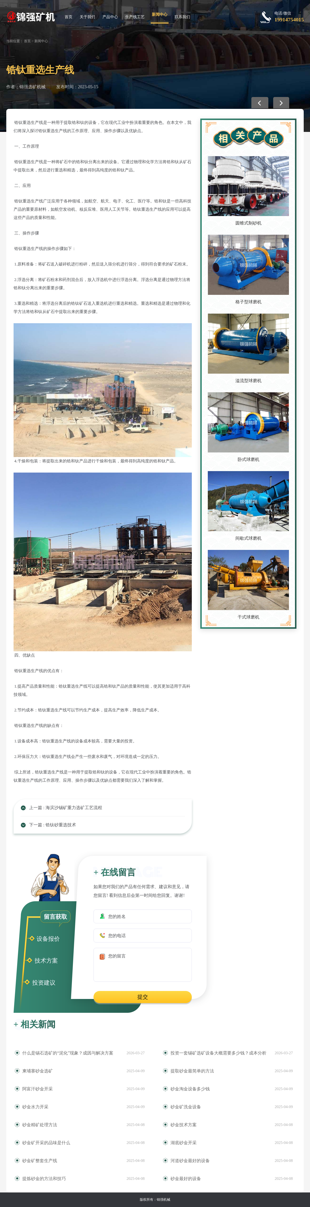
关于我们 (87, 17)
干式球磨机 (248, 617)
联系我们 (182, 17)
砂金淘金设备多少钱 (190, 1088)
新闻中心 (159, 14)
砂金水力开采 (35, 1106)
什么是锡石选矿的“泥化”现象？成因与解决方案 (67, 1053)
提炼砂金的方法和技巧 (44, 1178)
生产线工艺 (135, 17)
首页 (68, 17)
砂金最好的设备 (185, 1178)
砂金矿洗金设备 (185, 1106)
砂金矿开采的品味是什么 (46, 1142)
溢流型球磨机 (248, 380)
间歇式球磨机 (248, 538)
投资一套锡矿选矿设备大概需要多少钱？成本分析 (218, 1053)
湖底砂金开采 (183, 1142)
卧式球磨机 (248, 459)
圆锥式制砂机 (248, 223)
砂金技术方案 (183, 1124)
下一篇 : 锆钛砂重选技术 (52, 824)
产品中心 (110, 17)
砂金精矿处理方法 (39, 1124)
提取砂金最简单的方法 (192, 1071)
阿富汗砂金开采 (37, 1088)
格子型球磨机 (248, 301)
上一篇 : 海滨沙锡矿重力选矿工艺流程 (65, 807)
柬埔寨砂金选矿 (37, 1071)
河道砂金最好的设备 (190, 1160)
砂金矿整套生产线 (39, 1160)
